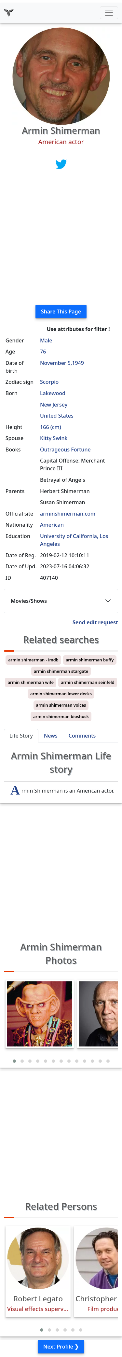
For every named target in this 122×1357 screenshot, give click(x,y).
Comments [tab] (82, 735)
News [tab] (51, 735)
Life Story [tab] (21, 735)
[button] (14, 1061)
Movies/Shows (29, 600)
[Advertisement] (61, 238)
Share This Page (61, 311)
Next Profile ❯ (61, 1346)
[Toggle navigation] (109, 12)
